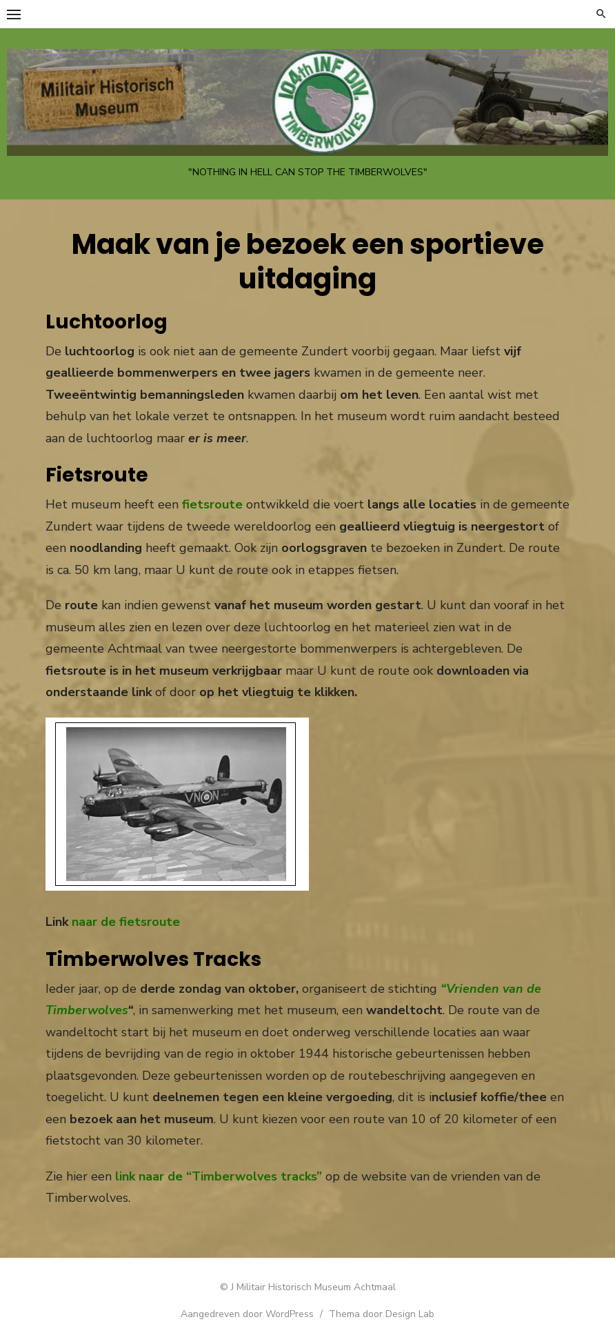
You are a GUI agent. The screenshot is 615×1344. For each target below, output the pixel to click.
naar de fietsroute (126, 921)
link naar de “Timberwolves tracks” (218, 1176)
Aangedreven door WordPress (247, 1314)
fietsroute (212, 504)
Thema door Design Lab (381, 1314)
